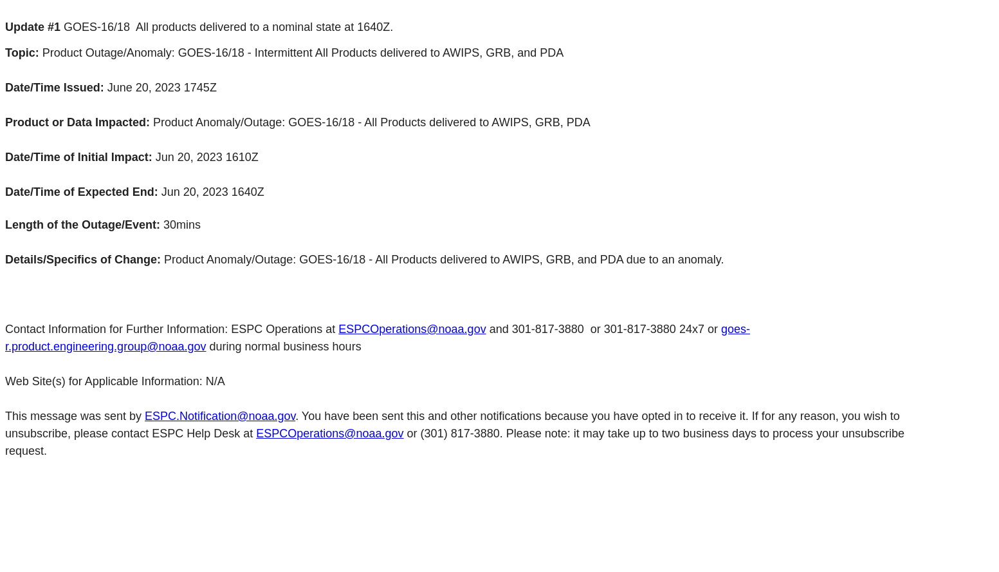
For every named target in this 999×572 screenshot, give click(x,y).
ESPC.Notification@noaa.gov (220, 416)
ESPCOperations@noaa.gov (412, 329)
